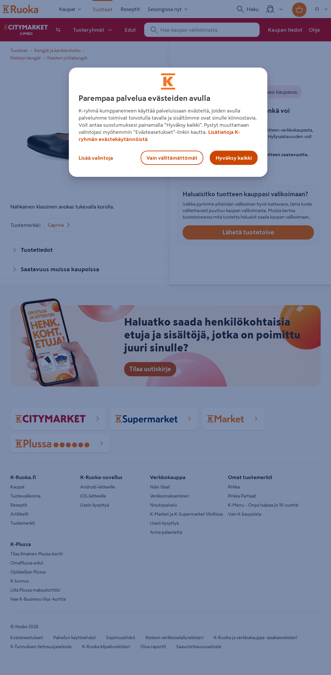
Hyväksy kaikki (234, 157)
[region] (168, 122)
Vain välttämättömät (172, 157)
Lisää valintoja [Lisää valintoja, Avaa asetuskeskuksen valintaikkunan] (96, 157)
